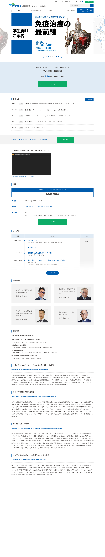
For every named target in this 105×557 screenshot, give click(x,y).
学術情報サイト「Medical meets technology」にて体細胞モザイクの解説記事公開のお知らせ (48, 116)
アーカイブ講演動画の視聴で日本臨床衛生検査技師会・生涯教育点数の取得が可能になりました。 (50, 103)
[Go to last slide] (43, 57)
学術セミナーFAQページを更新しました (35, 127)
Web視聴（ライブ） (45, 206)
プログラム (24, 140)
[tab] (46, 56)
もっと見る (51, 273)
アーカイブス (71, 402)
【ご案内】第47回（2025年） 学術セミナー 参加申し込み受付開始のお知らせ (45, 122)
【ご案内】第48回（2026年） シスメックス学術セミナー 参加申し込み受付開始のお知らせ (48, 110)
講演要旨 (44, 140)
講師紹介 (34, 140)
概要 (14, 140)
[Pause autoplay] (57, 56)
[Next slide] (61, 57)
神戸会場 (29, 206)
